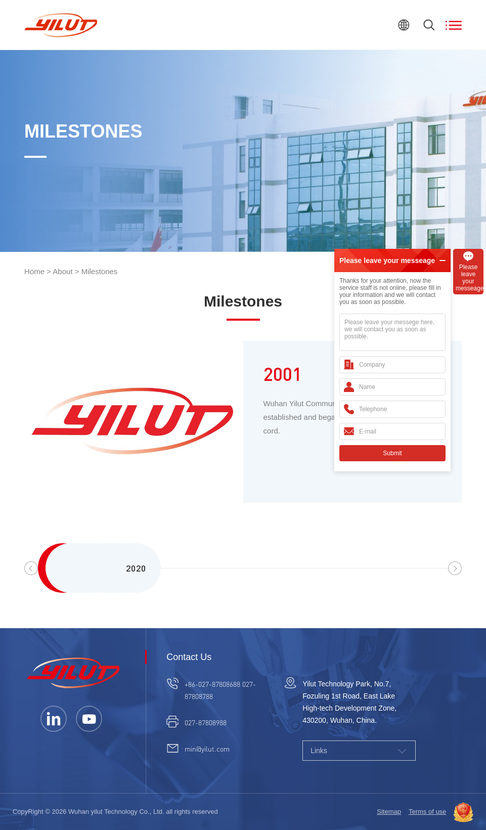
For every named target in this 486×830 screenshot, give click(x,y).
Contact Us (188, 657)
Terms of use (427, 811)
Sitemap (389, 811)
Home (34, 271)
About (62, 271)
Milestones (99, 271)
